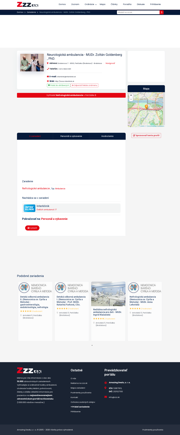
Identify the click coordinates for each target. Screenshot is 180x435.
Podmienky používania (81, 392)
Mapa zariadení (78, 388)
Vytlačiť (32, 228)
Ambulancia (60, 188)
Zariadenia (31, 12)
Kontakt (74, 397)
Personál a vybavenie (54, 218)
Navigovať (110, 63)
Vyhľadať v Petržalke (71, 95)
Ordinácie (89, 4)
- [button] (131, 99)
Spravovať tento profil (146, 135)
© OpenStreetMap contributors (155, 126)
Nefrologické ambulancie (36, 188)
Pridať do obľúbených (58, 85)
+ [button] (131, 95)
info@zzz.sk (114, 397)
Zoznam (75, 4)
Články (114, 4)
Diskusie (141, 4)
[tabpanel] (35, 310)
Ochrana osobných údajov (83, 402)
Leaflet (142, 126)
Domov (62, 4)
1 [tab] (92, 345)
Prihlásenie (155, 4)
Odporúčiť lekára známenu (84, 85)
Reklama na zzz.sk (79, 383)
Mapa (102, 4)
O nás (73, 378)
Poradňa (127, 4)
